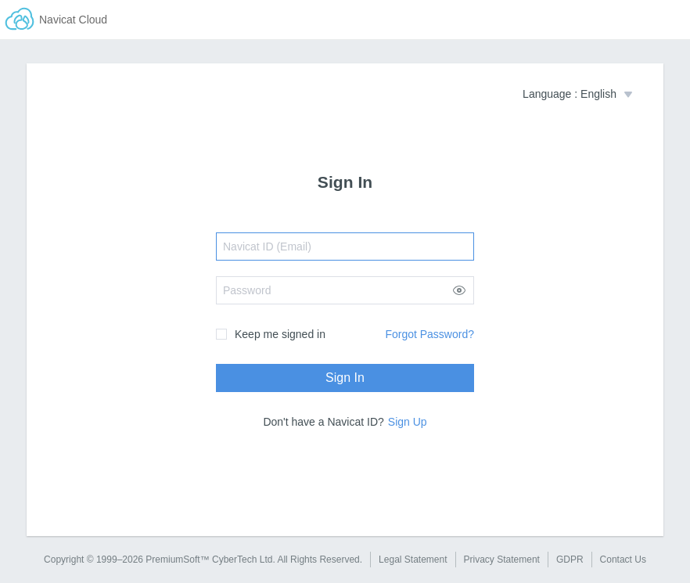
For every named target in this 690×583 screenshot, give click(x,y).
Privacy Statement (502, 559)
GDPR (570, 559)
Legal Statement (413, 559)
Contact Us (623, 559)
